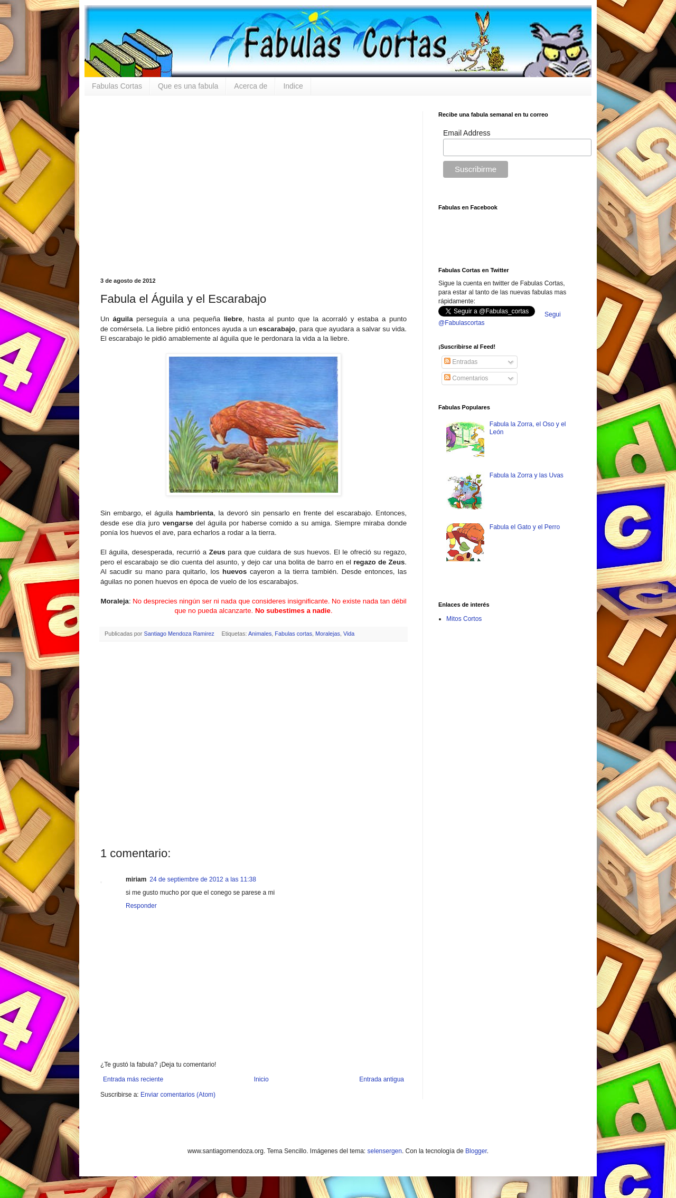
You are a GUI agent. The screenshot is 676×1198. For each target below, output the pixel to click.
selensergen (385, 1151)
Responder (141, 905)
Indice (293, 86)
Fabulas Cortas (117, 86)
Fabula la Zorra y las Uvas (527, 475)
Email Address (466, 133)
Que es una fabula (188, 86)
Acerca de (250, 86)
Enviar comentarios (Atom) (177, 1094)
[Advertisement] (253, 185)
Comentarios (466, 378)
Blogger (476, 1151)
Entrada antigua (381, 1079)
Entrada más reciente (133, 1079)
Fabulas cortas (293, 633)
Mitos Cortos (464, 618)
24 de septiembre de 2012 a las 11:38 (202, 879)
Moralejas (327, 633)
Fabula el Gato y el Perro (525, 527)
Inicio (261, 1079)
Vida (348, 633)
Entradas (460, 362)
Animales (259, 633)
